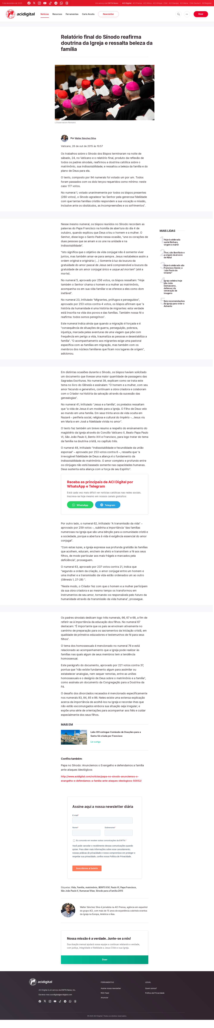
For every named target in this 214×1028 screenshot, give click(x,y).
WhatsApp (82, 505)
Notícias (45, 14)
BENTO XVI (104, 894)
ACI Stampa (174, 3)
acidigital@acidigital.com (61, 1003)
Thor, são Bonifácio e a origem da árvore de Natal (174, 255)
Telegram (115, 505)
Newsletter (108, 14)
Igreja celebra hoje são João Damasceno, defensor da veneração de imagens (173, 286)
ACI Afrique (157, 3)
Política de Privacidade (154, 1001)
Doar (200, 14)
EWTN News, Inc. (68, 998)
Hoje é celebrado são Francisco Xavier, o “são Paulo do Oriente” (174, 269)
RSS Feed (105, 1001)
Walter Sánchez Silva (87, 138)
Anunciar (104, 1006)
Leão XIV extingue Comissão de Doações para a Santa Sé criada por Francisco (117, 735)
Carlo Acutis (88, 14)
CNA (165, 3)
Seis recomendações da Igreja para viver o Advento (174, 303)
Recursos (57, 14)
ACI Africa (147, 3)
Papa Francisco (128, 894)
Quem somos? (151, 996)
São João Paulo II (69, 898)
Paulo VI (115, 894)
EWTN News (113, 3)
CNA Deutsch (195, 3)
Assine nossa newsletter (111, 996)
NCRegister (207, 3)
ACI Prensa (137, 3)
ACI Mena (184, 3)
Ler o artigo (96, 746)
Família (80, 894)
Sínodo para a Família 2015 (109, 898)
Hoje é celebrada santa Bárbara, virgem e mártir (172, 242)
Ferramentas (72, 14)
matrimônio (91, 894)
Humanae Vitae (87, 898)
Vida (73, 894)
